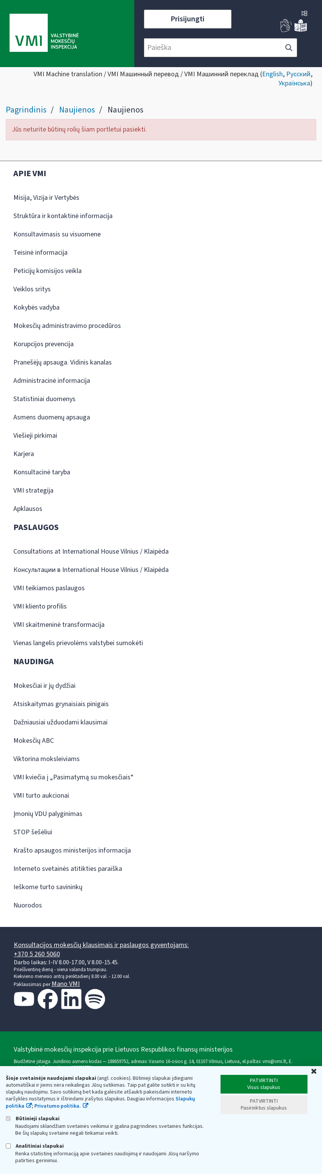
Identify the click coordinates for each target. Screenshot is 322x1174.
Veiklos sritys (32, 289)
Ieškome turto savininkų (47, 887)
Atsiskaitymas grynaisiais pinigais (61, 704)
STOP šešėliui (32, 832)
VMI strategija (33, 490)
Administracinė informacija (51, 380)
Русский (298, 74)
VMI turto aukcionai (41, 795)
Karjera (23, 454)
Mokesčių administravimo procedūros (67, 326)
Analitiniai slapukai (35, 1146)
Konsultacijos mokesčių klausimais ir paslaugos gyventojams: (101, 945)
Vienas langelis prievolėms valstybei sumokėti (78, 643)
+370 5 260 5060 (37, 954)
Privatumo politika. (57, 1106)
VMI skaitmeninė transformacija (59, 625)
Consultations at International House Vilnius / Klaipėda (91, 551)
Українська (294, 83)
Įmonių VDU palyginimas (47, 814)
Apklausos (27, 509)
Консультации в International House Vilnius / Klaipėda (91, 570)
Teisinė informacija (40, 252)
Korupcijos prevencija (43, 344)
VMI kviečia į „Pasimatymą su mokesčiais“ (73, 777)
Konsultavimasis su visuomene (57, 234)
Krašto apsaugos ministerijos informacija (72, 850)
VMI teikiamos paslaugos (49, 588)
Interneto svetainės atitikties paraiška (67, 869)
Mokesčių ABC (33, 740)
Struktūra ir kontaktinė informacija (63, 216)
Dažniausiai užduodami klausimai (60, 722)
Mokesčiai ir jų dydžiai (44, 686)
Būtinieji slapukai (33, 1118)
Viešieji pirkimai (35, 435)
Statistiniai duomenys (44, 399)
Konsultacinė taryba (41, 472)
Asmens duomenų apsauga (51, 417)
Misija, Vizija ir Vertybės (46, 197)
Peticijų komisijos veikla (47, 271)
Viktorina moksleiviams (46, 759)
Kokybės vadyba (36, 307)
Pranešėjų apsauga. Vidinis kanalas (62, 362)
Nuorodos (27, 905)
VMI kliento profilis (40, 606)
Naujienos (77, 110)
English (272, 74)
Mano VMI (66, 984)
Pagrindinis (26, 110)
